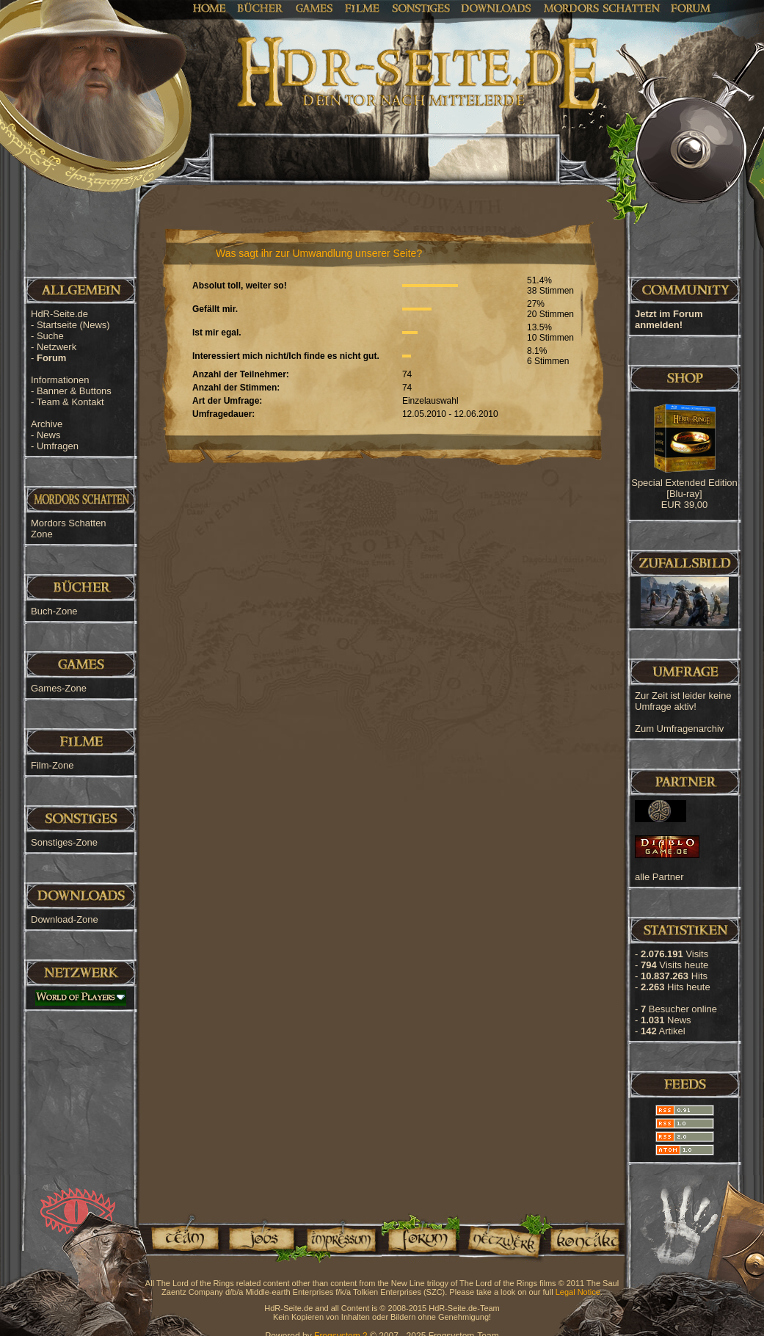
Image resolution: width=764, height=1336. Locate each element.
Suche (50, 335)
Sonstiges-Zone (64, 842)
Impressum (340, 1238)
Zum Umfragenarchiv (679, 728)
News (49, 434)
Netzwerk (56, 346)
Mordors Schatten (602, 7)
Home (209, 7)
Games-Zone (59, 688)
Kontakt (584, 1238)
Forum (691, 7)
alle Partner (659, 876)
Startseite (73, 324)
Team (180, 1238)
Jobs (260, 1238)
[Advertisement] (690, 470)
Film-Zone (52, 765)
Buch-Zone (54, 611)
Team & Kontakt (70, 401)
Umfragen (58, 445)
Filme (362, 7)
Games (314, 7)
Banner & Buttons (74, 390)
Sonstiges (421, 7)
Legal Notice (578, 1292)
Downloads (496, 7)
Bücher (260, 7)
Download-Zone (64, 919)
